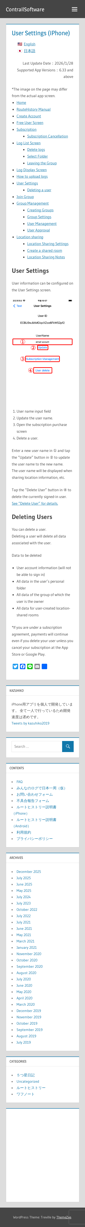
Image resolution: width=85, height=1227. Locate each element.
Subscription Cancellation (47, 136)
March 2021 (25, 941)
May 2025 (24, 890)
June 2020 (24, 985)
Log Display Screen (32, 169)
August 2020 (26, 972)
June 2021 (24, 928)
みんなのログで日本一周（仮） (42, 788)
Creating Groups (40, 210)
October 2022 (27, 909)
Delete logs (36, 149)
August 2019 (26, 1036)
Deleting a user (39, 189)
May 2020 (24, 991)
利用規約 (24, 832)
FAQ (19, 781)
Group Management (33, 203)
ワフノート (26, 1094)
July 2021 (24, 922)
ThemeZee (63, 1217)
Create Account (29, 116)
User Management (42, 223)
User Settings (27, 183)
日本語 (29, 50)
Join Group (25, 196)
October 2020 (27, 960)
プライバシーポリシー (35, 838)
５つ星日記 (26, 1075)
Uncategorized (28, 1081)
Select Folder (37, 156)
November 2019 (29, 1017)
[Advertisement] (42, 1154)
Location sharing (30, 236)
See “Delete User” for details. (35, 503)
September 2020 (30, 966)
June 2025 (24, 884)
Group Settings (39, 216)
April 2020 (24, 998)
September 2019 (30, 1029)
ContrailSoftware (25, 9)
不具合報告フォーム (33, 800)
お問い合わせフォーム (35, 794)
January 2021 (27, 947)
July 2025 (24, 878)
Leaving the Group (42, 163)
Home (21, 102)
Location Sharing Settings (47, 243)
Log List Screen (29, 142)
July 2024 (24, 897)
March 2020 (26, 1004)
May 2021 (24, 935)
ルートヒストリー (31, 1087)
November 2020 (29, 953)
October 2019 (27, 1023)
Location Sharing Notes (46, 257)
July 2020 (24, 979)
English (29, 44)
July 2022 (24, 916)
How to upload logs (32, 176)
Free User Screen (30, 122)
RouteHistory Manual (34, 109)
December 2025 (29, 871)
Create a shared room (44, 250)
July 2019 (24, 1042)
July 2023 (24, 903)
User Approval (38, 230)
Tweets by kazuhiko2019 (30, 723)
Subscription (26, 129)
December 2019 (29, 1010)
